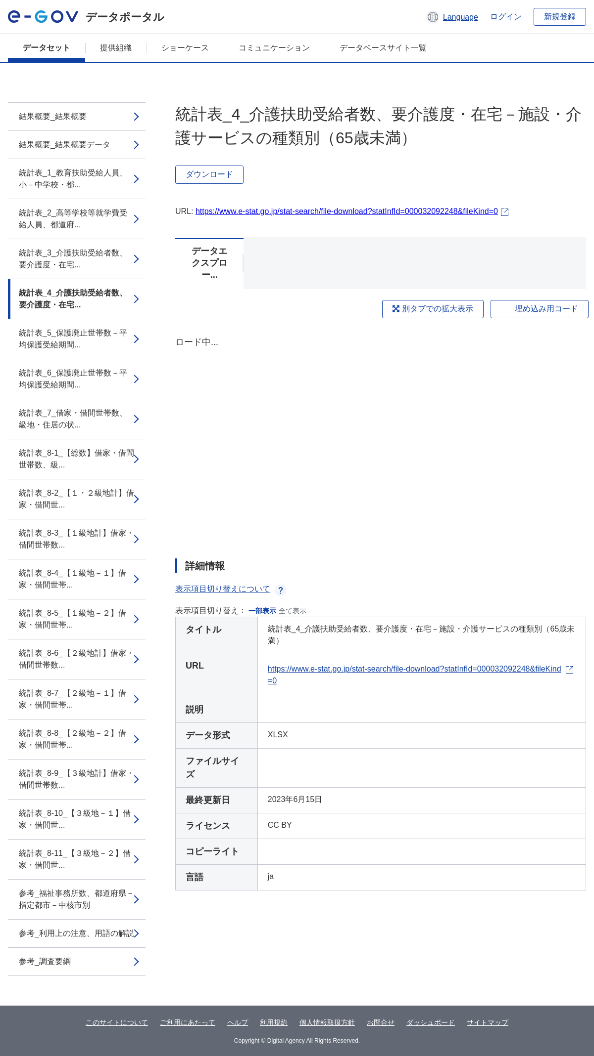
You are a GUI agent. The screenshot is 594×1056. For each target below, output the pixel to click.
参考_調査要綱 (45, 961)
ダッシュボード (430, 1022)
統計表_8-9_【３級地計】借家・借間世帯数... (76, 779)
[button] (452, 16)
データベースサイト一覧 (383, 47)
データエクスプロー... (209, 263)
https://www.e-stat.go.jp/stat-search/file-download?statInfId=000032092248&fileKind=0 (347, 211)
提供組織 (116, 47)
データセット (46, 47)
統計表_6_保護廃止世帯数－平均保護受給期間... (73, 379)
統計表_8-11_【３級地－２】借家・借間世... (75, 859)
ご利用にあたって (187, 1022)
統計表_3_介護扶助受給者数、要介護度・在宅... (73, 259)
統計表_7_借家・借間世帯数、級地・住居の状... (73, 419)
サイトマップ (487, 1022)
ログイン (506, 16)
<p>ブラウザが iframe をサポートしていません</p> (380, 439)
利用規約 (274, 1022)
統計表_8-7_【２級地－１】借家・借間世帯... (72, 699)
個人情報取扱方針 (327, 1022)
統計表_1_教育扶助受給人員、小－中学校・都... (73, 179)
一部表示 (262, 611)
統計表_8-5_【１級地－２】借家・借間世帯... (72, 619)
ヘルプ (237, 1022)
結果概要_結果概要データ (64, 144)
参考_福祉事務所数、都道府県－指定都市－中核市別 (76, 899)
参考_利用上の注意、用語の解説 (76, 933)
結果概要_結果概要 (53, 116)
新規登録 (560, 16)
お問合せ (381, 1022)
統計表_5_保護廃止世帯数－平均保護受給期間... (73, 339)
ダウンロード (209, 174)
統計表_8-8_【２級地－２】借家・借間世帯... (72, 739)
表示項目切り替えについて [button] (230, 589)
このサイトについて (117, 1022)
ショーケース (185, 47)
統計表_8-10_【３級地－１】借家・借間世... (75, 819)
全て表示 (292, 611)
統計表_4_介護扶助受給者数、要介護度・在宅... (73, 299)
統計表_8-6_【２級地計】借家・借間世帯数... (76, 659)
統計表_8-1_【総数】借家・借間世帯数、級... (76, 459)
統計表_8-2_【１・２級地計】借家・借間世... (76, 499)
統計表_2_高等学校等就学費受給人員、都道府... (73, 219)
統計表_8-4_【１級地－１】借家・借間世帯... (72, 579)
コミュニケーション (274, 47)
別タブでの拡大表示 (433, 308)
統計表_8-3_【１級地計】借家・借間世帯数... (76, 539)
